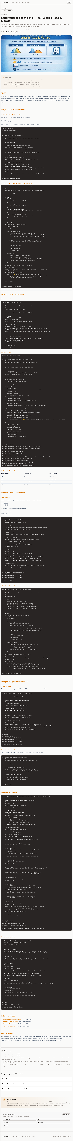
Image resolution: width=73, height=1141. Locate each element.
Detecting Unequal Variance (12, 294)
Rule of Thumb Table (8, 470)
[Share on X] (9, 32)
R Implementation (8, 937)
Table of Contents (7, 10)
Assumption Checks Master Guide (12, 1019)
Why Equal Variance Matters (13, 110)
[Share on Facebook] (6, 32)
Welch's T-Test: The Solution (13, 493)
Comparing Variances (9, 1026)
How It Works (5, 497)
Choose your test (26, 2)
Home (2, 8)
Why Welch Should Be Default (11, 586)
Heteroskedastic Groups (9, 1023)
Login (69, 2)
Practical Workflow (9, 793)
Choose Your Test (26, 1136)
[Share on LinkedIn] (14, 32)
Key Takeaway (7, 1033)
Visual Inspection (7, 299)
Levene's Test (6, 352)
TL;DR (3, 93)
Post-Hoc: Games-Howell (9, 750)
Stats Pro (18, 2)
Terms (64, 1136)
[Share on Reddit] (11, 32)
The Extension (6, 686)
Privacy (69, 1136)
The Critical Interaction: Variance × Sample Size (17, 183)
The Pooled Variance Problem (11, 114)
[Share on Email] (16, 32)
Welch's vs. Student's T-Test (10, 1021)
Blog (13, 2)
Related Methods (8, 1016)
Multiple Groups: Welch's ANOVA (14, 682)
